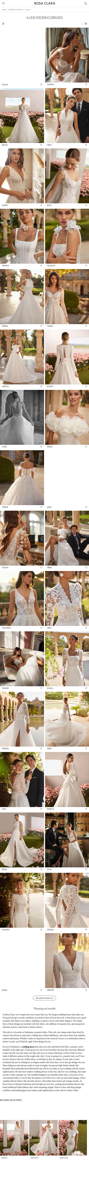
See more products (44, 998)
